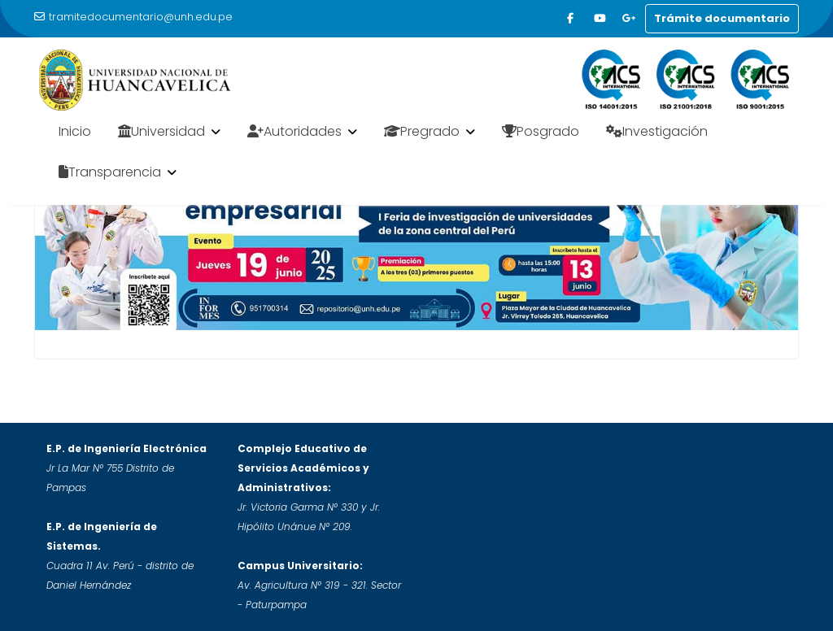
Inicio (75, 131)
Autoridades (294, 131)
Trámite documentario (722, 18)
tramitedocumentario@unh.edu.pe (133, 16)
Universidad (161, 131)
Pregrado (422, 131)
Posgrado (540, 131)
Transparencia (110, 172)
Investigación (657, 131)
